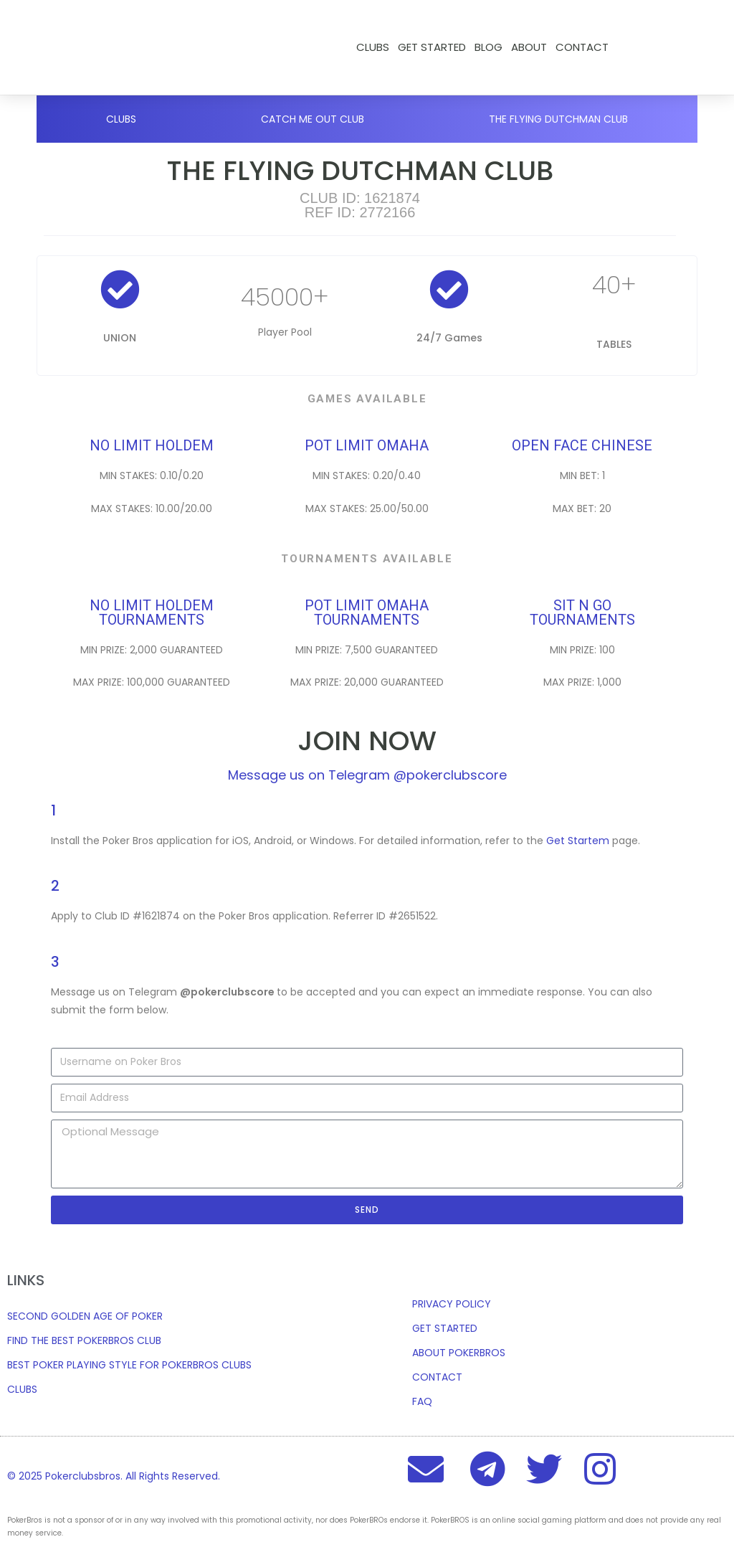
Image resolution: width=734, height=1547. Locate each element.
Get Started (432, 47)
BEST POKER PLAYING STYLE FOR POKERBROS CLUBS (129, 1365)
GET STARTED (444, 1328)
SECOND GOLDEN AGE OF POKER (85, 1316)
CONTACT (582, 47)
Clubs (372, 47)
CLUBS (22, 1389)
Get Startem (577, 840)
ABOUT (529, 47)
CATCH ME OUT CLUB (312, 119)
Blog (488, 47)
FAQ (422, 1401)
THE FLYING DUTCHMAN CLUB (558, 119)
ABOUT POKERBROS (458, 1352)
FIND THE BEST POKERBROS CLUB (84, 1340)
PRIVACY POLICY (451, 1304)
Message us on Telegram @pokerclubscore (367, 775)
